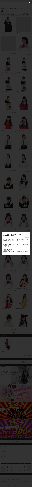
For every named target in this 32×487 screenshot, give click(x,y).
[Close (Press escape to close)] (29, 2)
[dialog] (16, 243)
